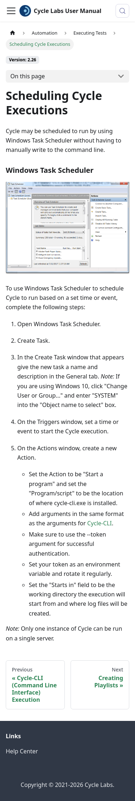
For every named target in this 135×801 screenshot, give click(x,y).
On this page (27, 76)
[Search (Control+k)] (122, 11)
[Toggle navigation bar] (11, 10)
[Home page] (12, 33)
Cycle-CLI (99, 523)
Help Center (22, 751)
